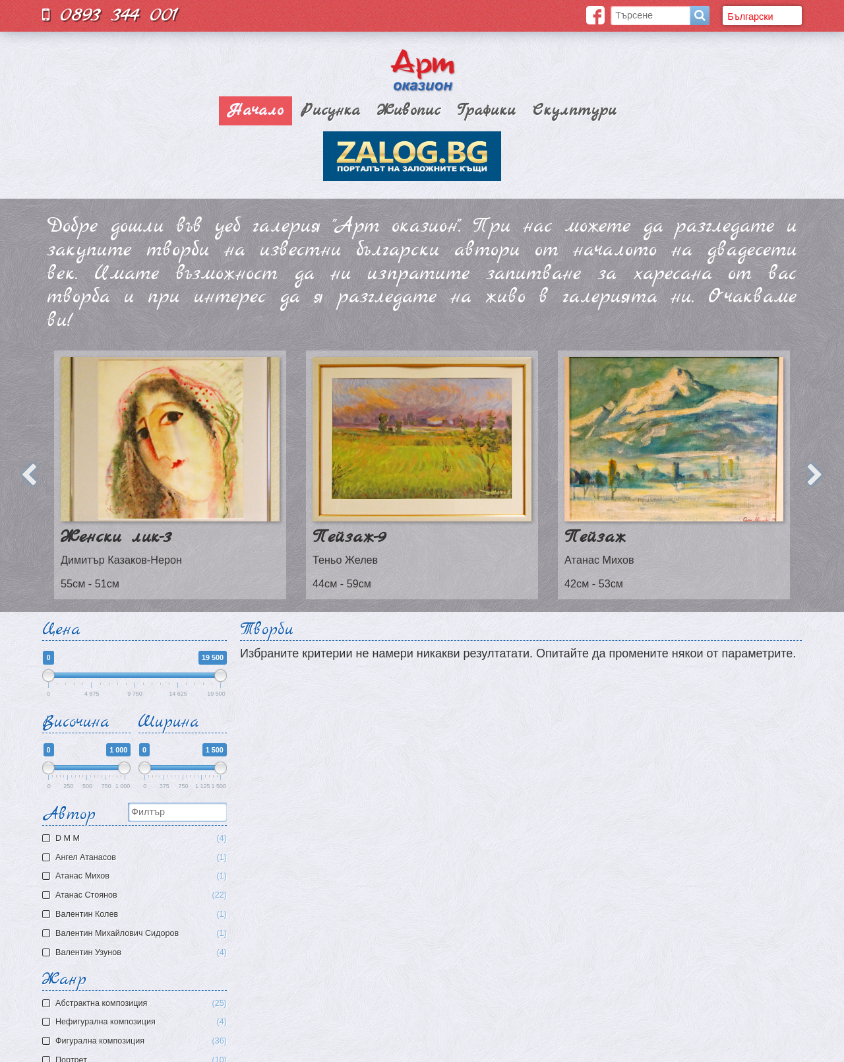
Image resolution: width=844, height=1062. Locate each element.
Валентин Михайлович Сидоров (136, 933)
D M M (136, 838)
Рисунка (330, 110)
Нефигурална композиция (141, 1022)
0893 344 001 (110, 15)
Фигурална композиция (141, 1041)
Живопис (408, 110)
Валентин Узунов (136, 952)
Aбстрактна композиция (141, 1003)
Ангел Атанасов (136, 857)
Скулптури (575, 110)
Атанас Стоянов (136, 895)
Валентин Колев (136, 914)
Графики (486, 110)
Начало (255, 110)
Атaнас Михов (136, 876)
